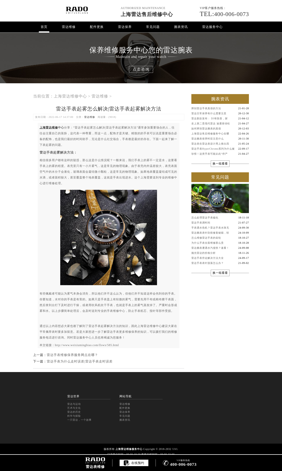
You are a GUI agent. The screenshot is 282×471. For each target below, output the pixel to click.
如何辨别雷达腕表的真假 (220, 128)
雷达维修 (69, 27)
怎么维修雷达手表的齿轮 (220, 237)
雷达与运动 (74, 404)
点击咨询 (141, 69)
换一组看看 (220, 163)
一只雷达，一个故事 (79, 420)
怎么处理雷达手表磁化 (220, 217)
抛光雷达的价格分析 (220, 253)
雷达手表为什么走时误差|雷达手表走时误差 (80, 361)
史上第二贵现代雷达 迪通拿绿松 (220, 123)
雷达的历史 (74, 412)
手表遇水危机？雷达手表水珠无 (220, 227)
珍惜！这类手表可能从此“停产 (220, 153)
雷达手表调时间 (220, 222)
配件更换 (97, 27)
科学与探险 (74, 416)
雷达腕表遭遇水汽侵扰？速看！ (220, 248)
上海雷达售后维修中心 (147, 14)
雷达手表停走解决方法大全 (220, 258)
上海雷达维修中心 (70, 96)
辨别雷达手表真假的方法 (220, 108)
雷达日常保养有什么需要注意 (220, 113)
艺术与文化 (74, 408)
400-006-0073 (224, 14)
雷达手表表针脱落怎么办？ (220, 263)
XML (175, 449)
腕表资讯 (181, 27)
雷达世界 (73, 396)
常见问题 (153, 27)
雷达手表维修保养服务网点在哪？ (72, 355)
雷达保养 (125, 27)
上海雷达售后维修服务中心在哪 (220, 133)
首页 (44, 27)
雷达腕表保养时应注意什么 (220, 138)
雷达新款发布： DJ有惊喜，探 (220, 118)
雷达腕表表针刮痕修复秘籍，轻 (220, 232)
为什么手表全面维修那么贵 (220, 243)
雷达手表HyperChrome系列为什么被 (220, 148)
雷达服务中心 (212, 27)
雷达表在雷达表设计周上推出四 (220, 143)
